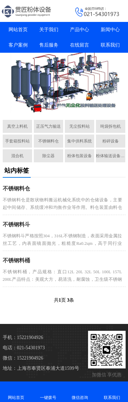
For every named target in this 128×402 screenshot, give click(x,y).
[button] (61, 106)
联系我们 (110, 45)
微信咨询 (80, 391)
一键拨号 (48, 391)
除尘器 (48, 155)
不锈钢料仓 (48, 141)
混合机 (17, 155)
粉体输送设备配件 (110, 155)
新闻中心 (110, 29)
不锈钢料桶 (16, 260)
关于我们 (48, 29)
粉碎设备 (110, 141)
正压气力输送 (48, 126)
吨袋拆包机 (110, 126)
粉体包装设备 (79, 155)
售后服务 (48, 45)
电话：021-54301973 (24, 347)
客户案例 (18, 45)
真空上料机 (17, 126)
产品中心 (79, 29)
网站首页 (18, 29)
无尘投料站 (79, 126)
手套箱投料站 (17, 141)
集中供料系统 (79, 141)
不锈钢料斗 (16, 224)
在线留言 (79, 45)
